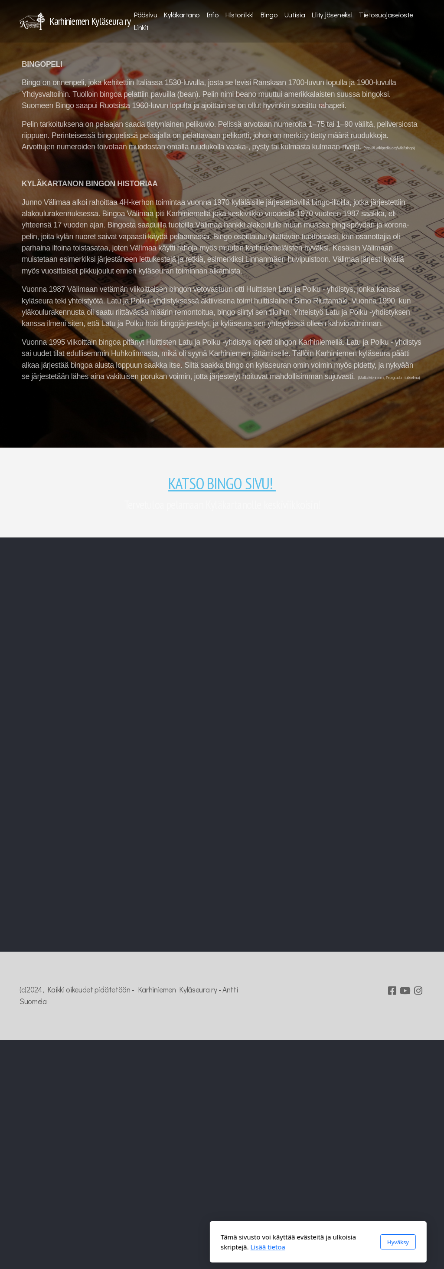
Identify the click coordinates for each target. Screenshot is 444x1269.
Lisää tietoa (171, 1247)
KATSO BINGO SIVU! (222, 483)
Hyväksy (302, 1242)
